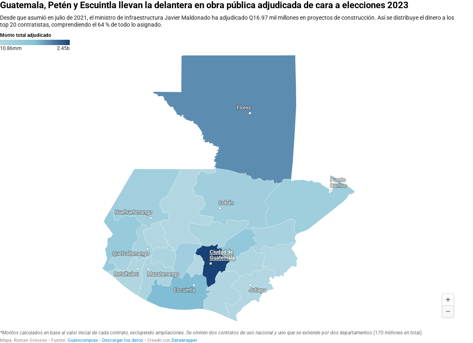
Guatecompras (83, 340)
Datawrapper (184, 340)
